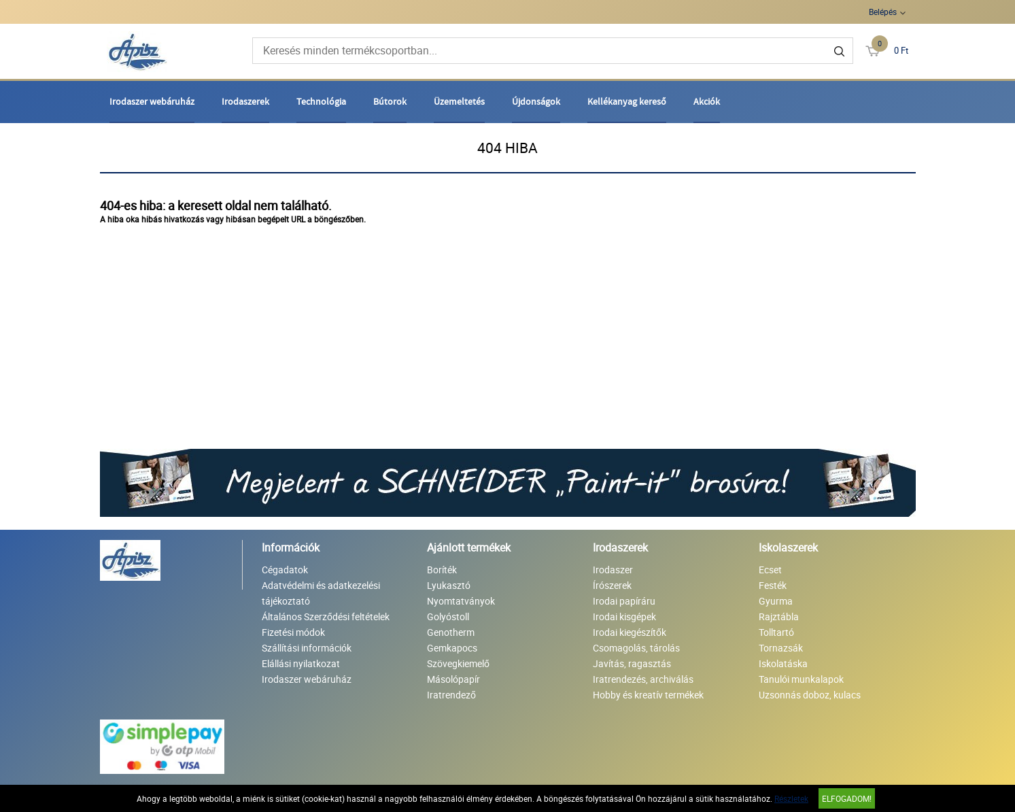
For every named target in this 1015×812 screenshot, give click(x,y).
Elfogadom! (847, 798)
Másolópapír (453, 679)
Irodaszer (613, 569)
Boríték (442, 569)
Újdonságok (536, 101)
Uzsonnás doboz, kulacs (810, 694)
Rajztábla (779, 616)
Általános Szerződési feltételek (326, 616)
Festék (773, 585)
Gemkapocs (452, 647)
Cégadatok (285, 569)
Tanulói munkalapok (801, 679)
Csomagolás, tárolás (636, 647)
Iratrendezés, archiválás (643, 679)
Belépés (883, 11)
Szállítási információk (306, 647)
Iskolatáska (783, 663)
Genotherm (451, 632)
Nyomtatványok (461, 600)
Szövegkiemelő (458, 663)
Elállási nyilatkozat (301, 663)
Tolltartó (776, 632)
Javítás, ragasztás (632, 663)
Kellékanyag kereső (626, 101)
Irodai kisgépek (624, 616)
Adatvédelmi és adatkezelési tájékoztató (321, 593)
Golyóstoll (448, 616)
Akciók (706, 101)
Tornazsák (781, 647)
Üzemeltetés (459, 101)
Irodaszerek (245, 101)
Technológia (321, 101)
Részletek (791, 798)
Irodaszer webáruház (151, 101)
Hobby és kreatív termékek (648, 694)
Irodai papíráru (624, 600)
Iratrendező (451, 694)
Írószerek (612, 585)
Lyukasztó (448, 585)
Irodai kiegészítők (629, 632)
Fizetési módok (293, 632)
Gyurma (776, 600)
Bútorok (390, 101)
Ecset (770, 569)
